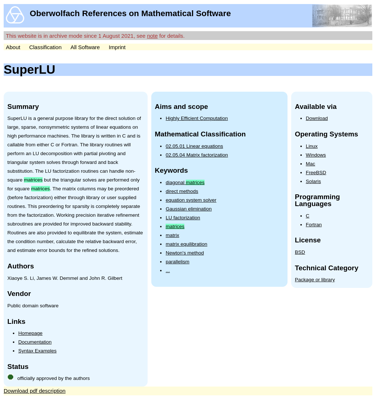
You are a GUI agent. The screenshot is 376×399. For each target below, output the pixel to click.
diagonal (185, 182)
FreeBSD (316, 172)
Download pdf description (34, 391)
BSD (300, 252)
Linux (312, 146)
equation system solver (191, 200)
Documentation (35, 342)
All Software (85, 47)
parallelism (177, 261)
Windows (316, 155)
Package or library (315, 279)
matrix (172, 235)
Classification (45, 47)
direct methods (182, 191)
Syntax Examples (37, 351)
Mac (310, 163)
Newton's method (185, 253)
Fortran (314, 224)
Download (317, 118)
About (13, 47)
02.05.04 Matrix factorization (197, 155)
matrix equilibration (186, 244)
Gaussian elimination (189, 209)
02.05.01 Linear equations (194, 146)
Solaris (313, 181)
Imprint (117, 47)
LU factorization (183, 217)
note (152, 36)
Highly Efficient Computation (197, 118)
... (168, 270)
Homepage (30, 333)
